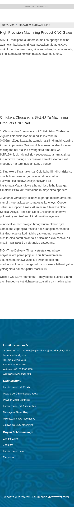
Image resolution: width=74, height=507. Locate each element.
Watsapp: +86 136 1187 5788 (18, 369)
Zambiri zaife (10, 438)
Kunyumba (8, 25)
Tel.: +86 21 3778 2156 (14, 360)
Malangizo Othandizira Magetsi (20, 393)
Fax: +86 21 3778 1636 (14, 364)
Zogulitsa (8, 445)
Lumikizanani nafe (13, 451)
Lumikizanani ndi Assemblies (19, 406)
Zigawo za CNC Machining (34, 25)
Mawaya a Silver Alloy (15, 412)
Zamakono (9, 457)
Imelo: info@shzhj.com (14, 355)
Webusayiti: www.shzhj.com (17, 374)
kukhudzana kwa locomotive (19, 418)
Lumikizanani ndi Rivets (16, 387)
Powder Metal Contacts (16, 400)
